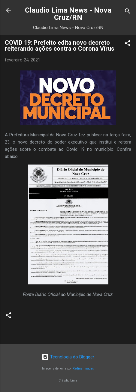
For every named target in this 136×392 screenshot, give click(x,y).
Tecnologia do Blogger (68, 357)
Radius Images (83, 368)
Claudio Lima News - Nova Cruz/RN (68, 14)
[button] (127, 44)
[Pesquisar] (127, 12)
